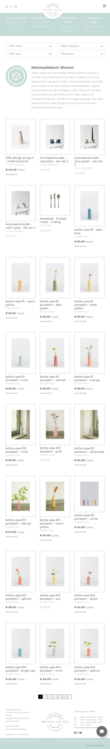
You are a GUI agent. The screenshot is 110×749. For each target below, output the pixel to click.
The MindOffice (95, 745)
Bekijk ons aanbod (68, 24)
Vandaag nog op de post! (16, 22)
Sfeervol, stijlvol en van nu (93, 24)
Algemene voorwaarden (17, 734)
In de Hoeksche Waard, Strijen (42, 22)
